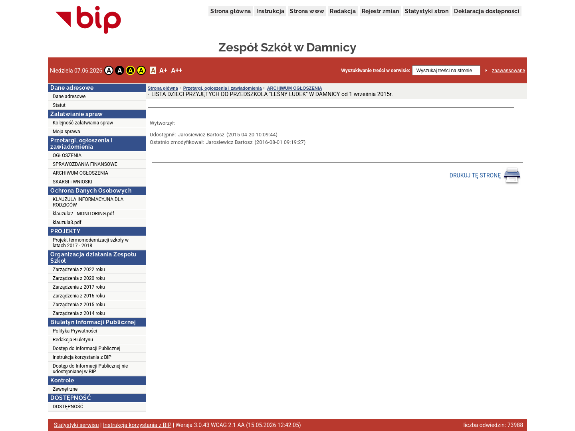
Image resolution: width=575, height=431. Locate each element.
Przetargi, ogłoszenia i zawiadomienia (222, 88)
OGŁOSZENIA (67, 155)
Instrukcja (270, 11)
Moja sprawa (66, 131)
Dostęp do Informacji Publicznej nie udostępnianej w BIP (90, 368)
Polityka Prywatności (75, 331)
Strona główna (230, 11)
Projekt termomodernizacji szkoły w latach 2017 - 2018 (91, 242)
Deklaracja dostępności (486, 11)
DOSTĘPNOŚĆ (68, 406)
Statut (59, 105)
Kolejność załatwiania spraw (83, 123)
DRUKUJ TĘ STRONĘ (485, 176)
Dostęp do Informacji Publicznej (86, 348)
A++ (176, 70)
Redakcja (343, 11)
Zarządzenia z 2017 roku (79, 287)
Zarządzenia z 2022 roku (79, 269)
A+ (163, 70)
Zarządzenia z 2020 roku (79, 278)
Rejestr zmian (380, 11)
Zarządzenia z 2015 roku (79, 304)
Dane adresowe (69, 96)
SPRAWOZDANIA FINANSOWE (85, 164)
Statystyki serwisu (76, 425)
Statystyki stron (426, 11)
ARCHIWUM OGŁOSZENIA (80, 173)
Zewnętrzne (65, 389)
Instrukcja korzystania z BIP (82, 357)
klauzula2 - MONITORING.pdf (83, 213)
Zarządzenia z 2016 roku (79, 296)
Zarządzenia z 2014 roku (79, 313)
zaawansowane (508, 70)
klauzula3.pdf (67, 222)
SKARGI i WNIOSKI (72, 182)
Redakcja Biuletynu (73, 339)
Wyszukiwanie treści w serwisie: (375, 70)
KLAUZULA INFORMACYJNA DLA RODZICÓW (88, 202)
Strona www (307, 11)
